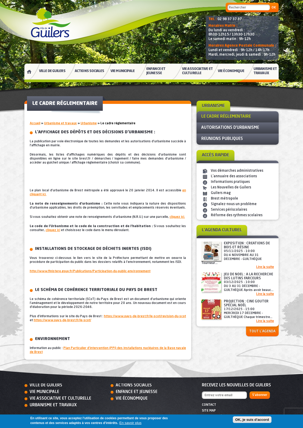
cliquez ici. (177, 217)
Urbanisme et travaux (60, 123)
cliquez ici (53, 230)
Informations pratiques (230, 182)
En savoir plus (130, 423)
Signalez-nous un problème (234, 204)
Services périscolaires (229, 209)
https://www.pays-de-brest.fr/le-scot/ (62, 320)
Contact (209, 405)
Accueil (35, 123)
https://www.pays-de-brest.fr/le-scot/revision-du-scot (145, 316)
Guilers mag (221, 193)
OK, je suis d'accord (252, 420)
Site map (209, 410)
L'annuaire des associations (234, 176)
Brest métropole (224, 198)
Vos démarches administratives (237, 171)
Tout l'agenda (262, 331)
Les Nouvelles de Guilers (231, 187)
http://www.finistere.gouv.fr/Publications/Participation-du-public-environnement (90, 271)
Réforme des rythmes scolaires (236, 215)
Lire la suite (265, 267)
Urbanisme (89, 123)
